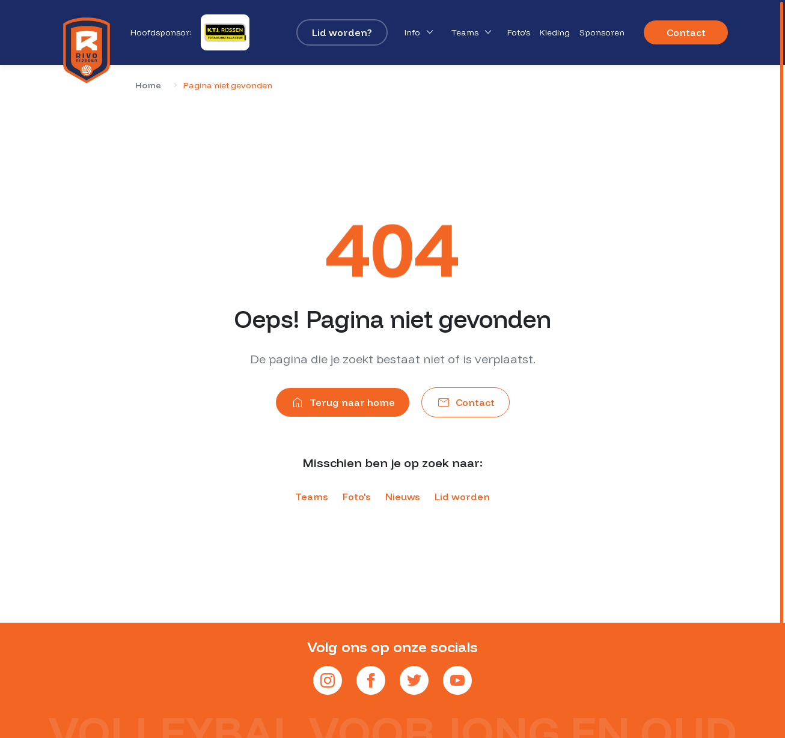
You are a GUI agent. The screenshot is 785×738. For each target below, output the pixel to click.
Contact (686, 32)
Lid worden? (342, 32)
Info (421, 32)
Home (148, 85)
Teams (473, 32)
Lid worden (462, 497)
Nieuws (402, 497)
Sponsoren (602, 32)
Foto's (518, 32)
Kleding (555, 32)
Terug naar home (342, 402)
